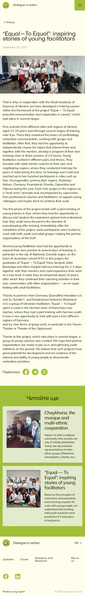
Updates (8, 559)
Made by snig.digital (14, 592)
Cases (24, 559)
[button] (79, 5)
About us (75, 560)
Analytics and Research (44, 560)
